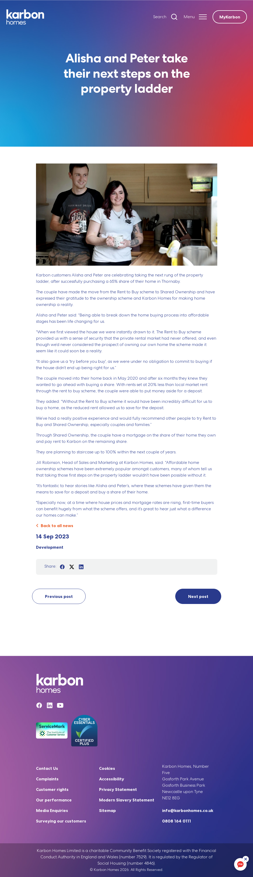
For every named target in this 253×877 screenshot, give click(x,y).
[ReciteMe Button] (245, 859)
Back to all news (54, 525)
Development (49, 547)
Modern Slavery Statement (126, 799)
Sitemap (107, 810)
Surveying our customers (61, 821)
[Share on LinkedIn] (81, 567)
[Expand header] (195, 17)
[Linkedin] (50, 706)
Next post (198, 596)
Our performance (54, 799)
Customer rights (52, 789)
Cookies (107, 768)
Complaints (47, 778)
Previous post (59, 596)
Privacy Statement (118, 789)
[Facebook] (39, 706)
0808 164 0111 (176, 821)
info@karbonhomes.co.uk (187, 810)
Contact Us (47, 768)
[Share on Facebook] (62, 567)
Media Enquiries (52, 810)
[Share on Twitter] (71, 567)
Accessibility (111, 778)
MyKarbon (229, 16)
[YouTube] (60, 706)
